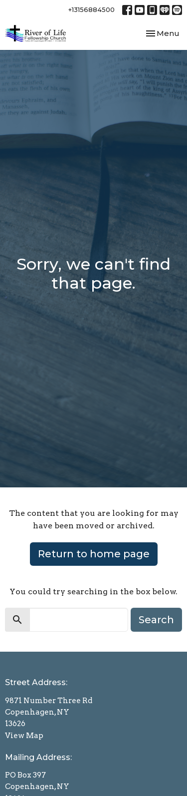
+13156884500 (91, 9)
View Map (24, 735)
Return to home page (94, 554)
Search (156, 620)
